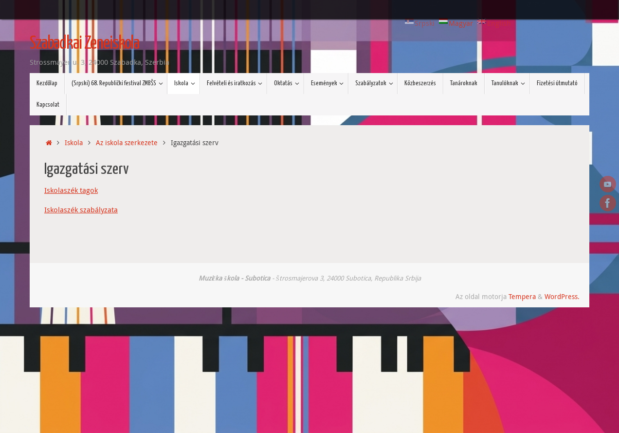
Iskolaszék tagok (71, 190)
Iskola (74, 142)
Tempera (522, 296)
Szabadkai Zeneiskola (84, 44)
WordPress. (562, 296)
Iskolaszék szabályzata (81, 209)
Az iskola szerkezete (127, 142)
